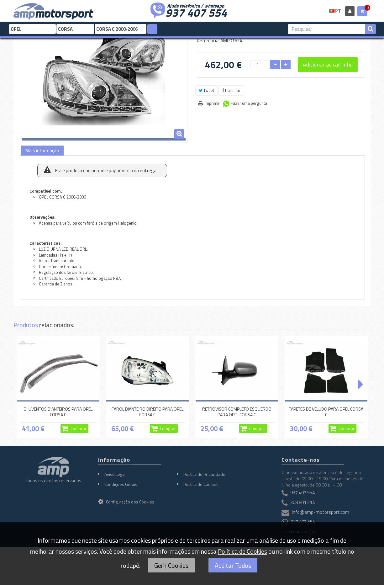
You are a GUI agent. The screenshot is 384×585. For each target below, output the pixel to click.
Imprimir (212, 103)
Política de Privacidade (204, 474)
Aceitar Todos (233, 565)
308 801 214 (302, 502)
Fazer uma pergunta (249, 103)
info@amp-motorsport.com (320, 512)
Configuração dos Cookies (126, 501)
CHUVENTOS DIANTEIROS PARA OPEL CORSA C (58, 412)
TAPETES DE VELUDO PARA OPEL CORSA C (326, 412)
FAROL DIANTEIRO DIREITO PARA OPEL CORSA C (147, 412)
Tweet (206, 90)
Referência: (208, 40)
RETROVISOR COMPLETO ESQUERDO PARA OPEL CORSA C (236, 412)
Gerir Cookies (171, 565)
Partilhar (231, 90)
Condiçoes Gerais (120, 484)
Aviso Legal (114, 474)
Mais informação (42, 150)
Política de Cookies (200, 484)
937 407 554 (196, 12)
